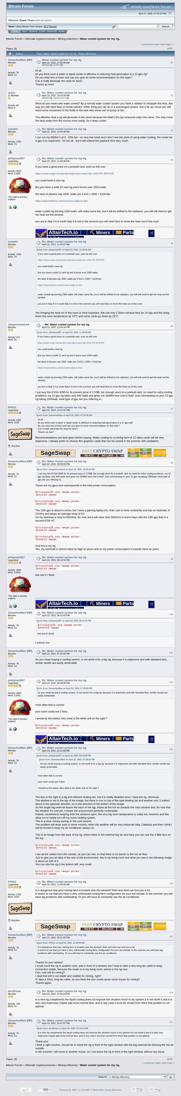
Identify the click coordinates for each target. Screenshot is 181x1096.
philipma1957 (16, 158)
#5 (172, 243)
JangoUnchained (18, 324)
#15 (171, 936)
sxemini (13, 128)
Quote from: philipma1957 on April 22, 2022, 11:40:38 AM (63, 250)
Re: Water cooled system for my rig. (64, 92)
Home (15, 31)
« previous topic (150, 44)
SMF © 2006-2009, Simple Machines (103, 1090)
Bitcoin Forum (14, 38)
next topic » (167, 44)
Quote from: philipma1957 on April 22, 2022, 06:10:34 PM (63, 621)
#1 (172, 62)
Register (52, 31)
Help (24, 31)
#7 (172, 409)
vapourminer (59, 98)
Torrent (52, 26)
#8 (172, 463)
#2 (172, 95)
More (62, 31)
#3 (172, 130)
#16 (171, 993)
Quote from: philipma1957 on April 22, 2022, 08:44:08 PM (63, 756)
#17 (171, 1022)
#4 (172, 160)
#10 (171, 614)
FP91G (12, 407)
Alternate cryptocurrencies (40, 38)
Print (169, 48)
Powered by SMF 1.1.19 (71, 1090)
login (38, 20)
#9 (172, 559)
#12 (171, 682)
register (47, 20)
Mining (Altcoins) (67, 38)
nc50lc (56, 65)
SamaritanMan (17, 59)
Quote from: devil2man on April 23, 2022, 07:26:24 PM (62, 1028)
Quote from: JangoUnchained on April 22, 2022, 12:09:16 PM (65, 469)
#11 (171, 652)
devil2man (14, 991)
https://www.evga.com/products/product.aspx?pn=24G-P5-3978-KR (74, 173)
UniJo (11, 92)
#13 (171, 749)
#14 (171, 883)
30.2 (46, 26)
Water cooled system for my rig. (100, 38)
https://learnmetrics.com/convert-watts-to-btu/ (61, 200)
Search (33, 31)
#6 (172, 326)
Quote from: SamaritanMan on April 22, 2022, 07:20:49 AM (64, 415)
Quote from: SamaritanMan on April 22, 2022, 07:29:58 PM (64, 688)
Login (42, 31)
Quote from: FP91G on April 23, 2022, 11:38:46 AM (60, 943)
